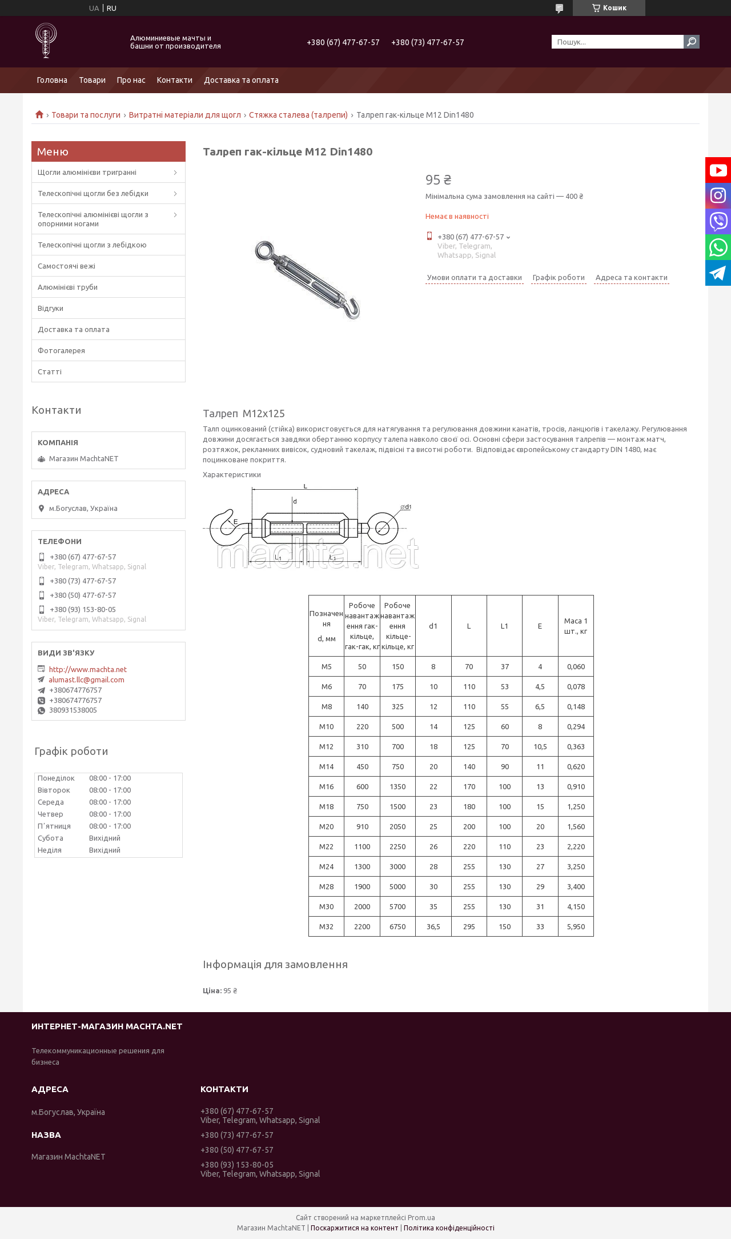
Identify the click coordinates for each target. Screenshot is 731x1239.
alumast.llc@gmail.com (86, 680)
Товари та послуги (86, 114)
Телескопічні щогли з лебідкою (92, 245)
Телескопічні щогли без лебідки (93, 193)
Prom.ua (421, 1217)
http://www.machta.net (88, 669)
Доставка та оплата (241, 80)
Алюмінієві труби (68, 287)
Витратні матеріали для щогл (185, 114)
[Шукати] (692, 42)
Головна (52, 80)
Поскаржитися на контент (355, 1228)
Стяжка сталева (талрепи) (298, 114)
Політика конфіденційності (449, 1228)
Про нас (131, 80)
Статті (50, 371)
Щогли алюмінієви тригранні (87, 172)
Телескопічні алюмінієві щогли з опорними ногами (93, 218)
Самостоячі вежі (66, 266)
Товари (92, 80)
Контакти (174, 80)
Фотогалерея (61, 350)
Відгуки (50, 308)
